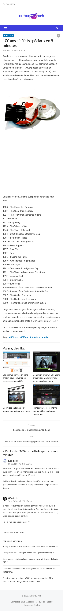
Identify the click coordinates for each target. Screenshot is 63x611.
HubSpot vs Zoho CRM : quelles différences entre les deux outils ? (31, 546)
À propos (30, 602)
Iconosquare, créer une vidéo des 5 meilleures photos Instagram (46, 410)
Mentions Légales (32, 605)
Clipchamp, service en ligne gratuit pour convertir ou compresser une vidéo (15, 377)
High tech (8, 35)
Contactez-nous (18, 602)
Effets (25, 337)
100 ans (14, 337)
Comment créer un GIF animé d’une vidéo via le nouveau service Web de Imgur (46, 377)
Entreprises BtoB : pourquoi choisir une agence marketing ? (28, 553)
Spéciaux (35, 337)
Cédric (8, 50)
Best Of (50, 602)
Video (46, 337)
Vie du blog (40, 602)
